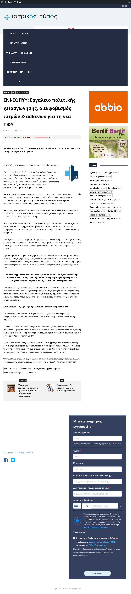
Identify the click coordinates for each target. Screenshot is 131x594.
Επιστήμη (97, 222)
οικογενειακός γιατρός (47, 369)
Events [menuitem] (18, 2)
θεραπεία (97, 207)
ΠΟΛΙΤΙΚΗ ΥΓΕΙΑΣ (23, 92)
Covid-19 (114, 211)
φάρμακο (114, 218)
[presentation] (92, 564)
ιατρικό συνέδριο (101, 192)
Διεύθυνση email (81, 433)
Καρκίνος (114, 207)
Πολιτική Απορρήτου (97, 545)
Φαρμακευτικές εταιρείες (105, 199)
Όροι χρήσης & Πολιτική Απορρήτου (18, 452)
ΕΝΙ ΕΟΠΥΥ (10, 369)
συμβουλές (98, 188)
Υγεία (95, 173)
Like (17, 137)
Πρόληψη (111, 173)
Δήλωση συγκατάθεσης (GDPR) (102, 542)
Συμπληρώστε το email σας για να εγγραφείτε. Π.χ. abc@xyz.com (97, 444)
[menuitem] (2, 2)
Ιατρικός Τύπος (100, 215)
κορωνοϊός (98, 211)
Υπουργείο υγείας (101, 180)
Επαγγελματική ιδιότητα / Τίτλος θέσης (92, 476)
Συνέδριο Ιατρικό (101, 195)
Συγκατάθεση (79, 532)
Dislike (26, 137)
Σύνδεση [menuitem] (8, 2)
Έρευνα (107, 203)
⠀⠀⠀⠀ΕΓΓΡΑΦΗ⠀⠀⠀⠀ (97, 573)
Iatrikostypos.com (22, 415)
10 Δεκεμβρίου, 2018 (13, 130)
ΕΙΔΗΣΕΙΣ (7, 92)
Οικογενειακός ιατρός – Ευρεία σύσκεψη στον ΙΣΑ (65, 388)
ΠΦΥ (32, 372)
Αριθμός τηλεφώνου (83, 500)
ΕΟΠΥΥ (25, 369)
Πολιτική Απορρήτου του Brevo (95, 527)
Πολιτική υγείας (14, 372)
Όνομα (76, 451)
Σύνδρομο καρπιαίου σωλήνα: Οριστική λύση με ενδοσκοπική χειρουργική (28, 390)
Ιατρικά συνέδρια (101, 184)
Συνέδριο (115, 188)
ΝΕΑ (13, 92)
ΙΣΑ (94, 203)
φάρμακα (97, 218)
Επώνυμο (78, 463)
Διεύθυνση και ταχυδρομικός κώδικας (91, 488)
